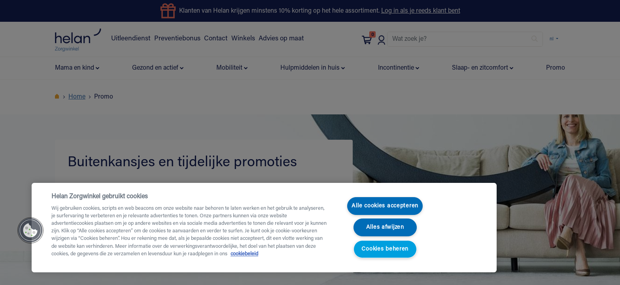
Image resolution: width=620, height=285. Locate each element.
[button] (30, 230)
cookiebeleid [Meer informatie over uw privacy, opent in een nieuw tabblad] (244, 254)
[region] (264, 227)
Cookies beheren (384, 249)
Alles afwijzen (385, 227)
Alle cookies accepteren (385, 206)
